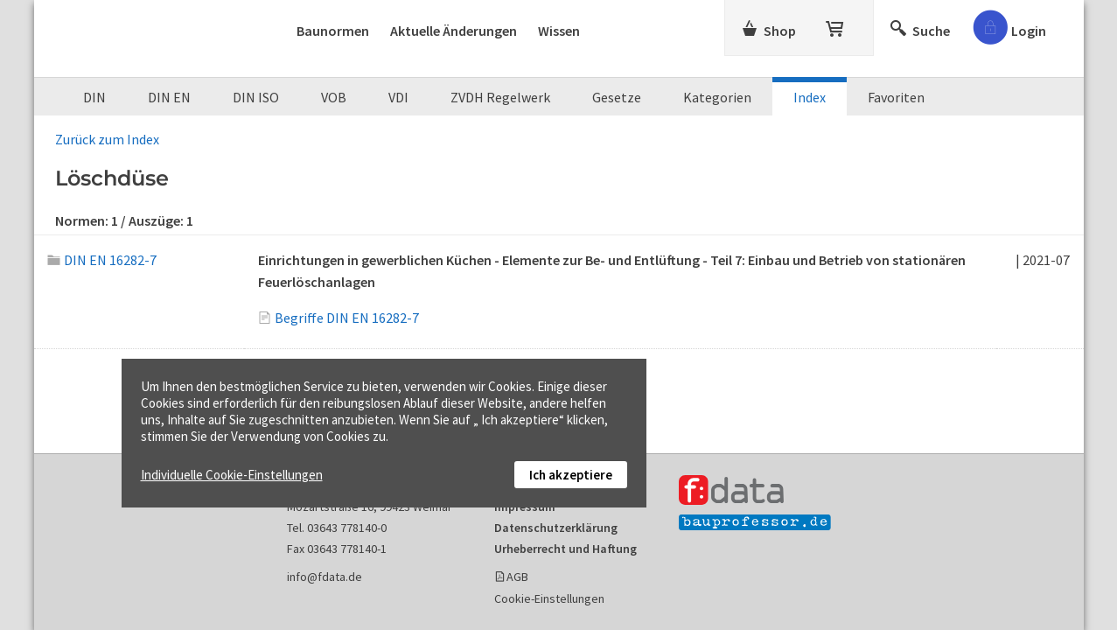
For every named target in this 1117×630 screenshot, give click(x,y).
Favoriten (896, 97)
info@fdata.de (324, 576)
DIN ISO (256, 97)
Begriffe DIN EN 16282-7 (347, 317)
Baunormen (333, 30)
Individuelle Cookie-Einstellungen (232, 474)
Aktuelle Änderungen (453, 30)
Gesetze (616, 97)
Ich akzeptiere (570, 474)
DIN (94, 97)
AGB (517, 576)
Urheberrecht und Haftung (565, 548)
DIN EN (169, 97)
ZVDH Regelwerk (500, 97)
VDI (398, 97)
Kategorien (717, 97)
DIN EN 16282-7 (102, 260)
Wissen (559, 30)
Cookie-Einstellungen (549, 598)
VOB (333, 97)
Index (809, 97)
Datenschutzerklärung (556, 528)
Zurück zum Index (107, 139)
